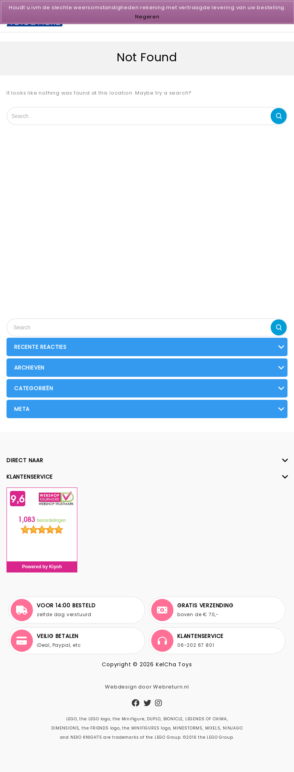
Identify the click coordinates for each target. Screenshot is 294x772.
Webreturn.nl (171, 686)
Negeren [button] (147, 16)
